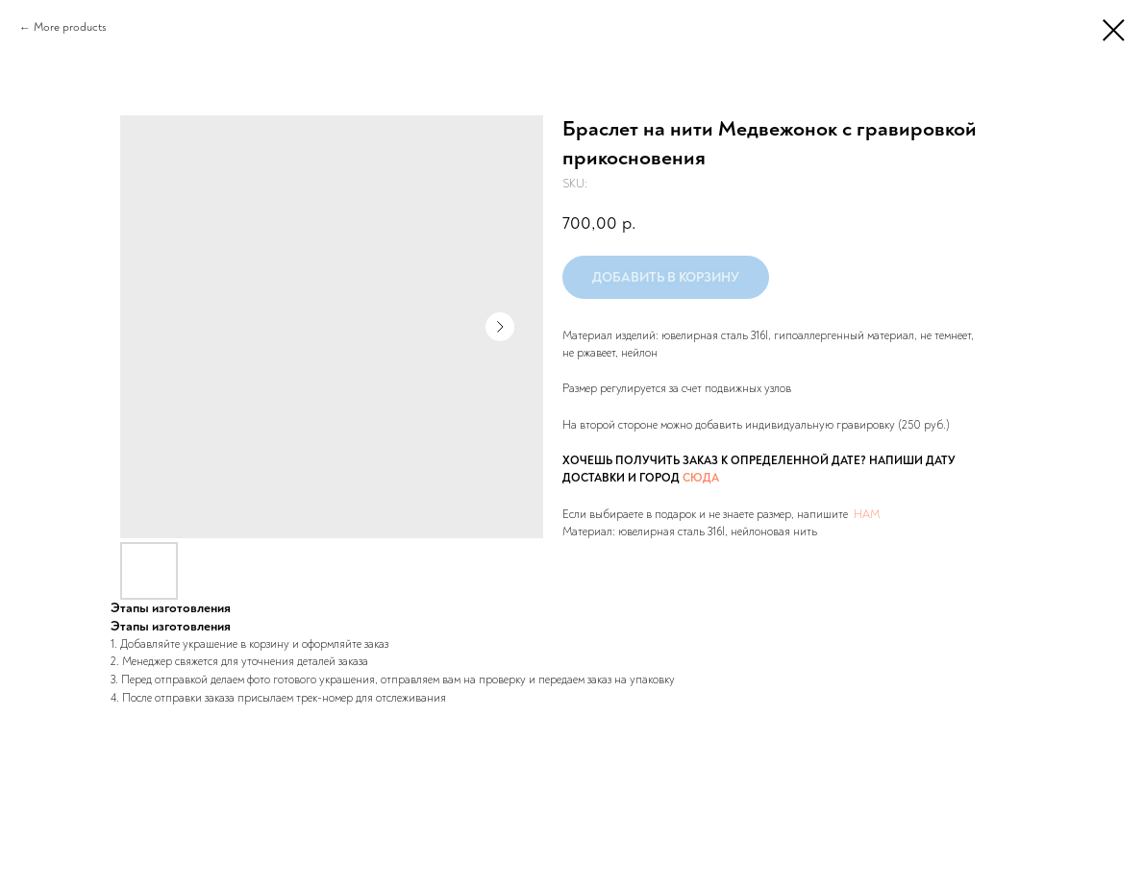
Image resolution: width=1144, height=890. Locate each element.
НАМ (867, 514)
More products (70, 27)
